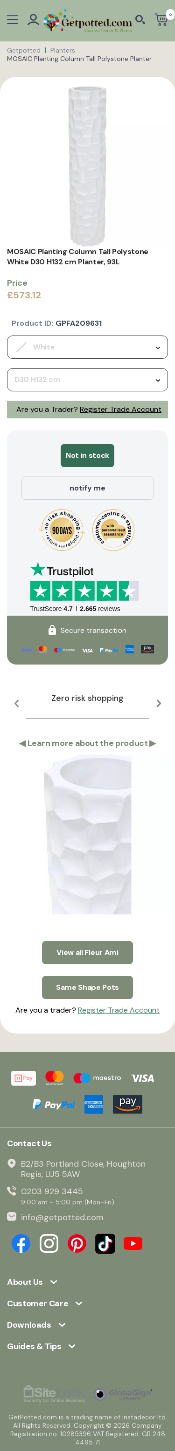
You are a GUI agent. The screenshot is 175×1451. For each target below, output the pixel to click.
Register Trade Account (120, 409)
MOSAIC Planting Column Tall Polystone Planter (79, 58)
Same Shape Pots (87, 987)
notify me (87, 488)
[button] (16, 703)
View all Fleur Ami (87, 952)
